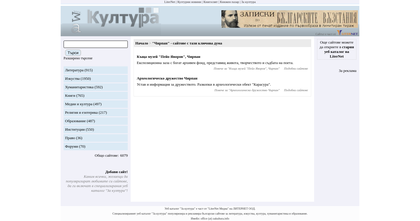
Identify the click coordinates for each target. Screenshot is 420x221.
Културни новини (189, 2)
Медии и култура (78, 104)
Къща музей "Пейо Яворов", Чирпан (168, 56)
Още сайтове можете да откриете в (337, 49)
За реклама (347, 70)
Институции (75, 129)
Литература (74, 70)
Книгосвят (210, 2)
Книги (70, 95)
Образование (75, 121)
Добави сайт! (116, 172)
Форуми (71, 146)
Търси (73, 53)
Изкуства (72, 78)
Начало (141, 43)
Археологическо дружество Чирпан (167, 78)
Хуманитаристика (79, 87)
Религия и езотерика (81, 112)
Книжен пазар (229, 2)
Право (70, 138)
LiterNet (169, 2)
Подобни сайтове (296, 68)
